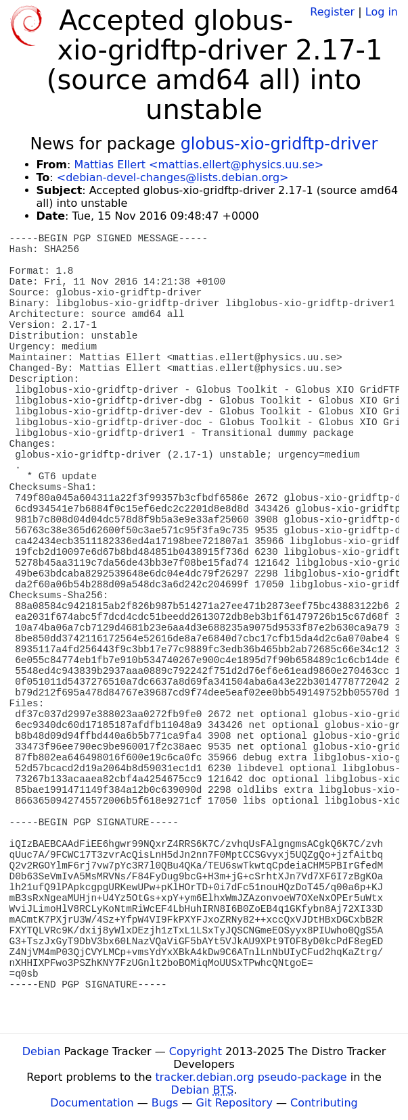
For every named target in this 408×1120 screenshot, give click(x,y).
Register (332, 11)
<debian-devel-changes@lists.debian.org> (173, 177)
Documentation (91, 1102)
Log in (381, 11)
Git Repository (234, 1102)
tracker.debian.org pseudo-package (251, 1077)
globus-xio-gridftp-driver (279, 144)
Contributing (324, 1102)
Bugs (165, 1102)
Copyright (195, 1051)
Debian (41, 1051)
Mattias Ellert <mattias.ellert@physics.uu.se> (198, 164)
